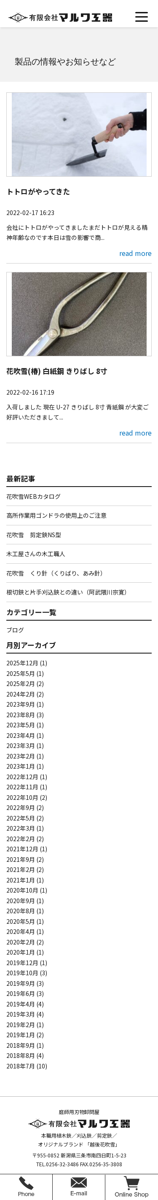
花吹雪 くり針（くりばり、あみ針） (56, 573)
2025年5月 (20, 673)
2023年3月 (20, 745)
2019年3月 (20, 1014)
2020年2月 (20, 942)
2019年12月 (22, 962)
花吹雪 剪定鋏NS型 (33, 534)
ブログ (15, 630)
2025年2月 (20, 683)
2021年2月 (20, 869)
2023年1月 (20, 766)
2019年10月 (22, 973)
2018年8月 (20, 1055)
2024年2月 (20, 694)
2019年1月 (20, 1034)
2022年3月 (20, 828)
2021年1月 (20, 880)
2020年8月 (20, 911)
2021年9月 (20, 859)
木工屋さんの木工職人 (35, 553)
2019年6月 (20, 993)
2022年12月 (22, 776)
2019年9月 (20, 983)
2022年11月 (22, 787)
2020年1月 (20, 952)
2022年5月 (20, 818)
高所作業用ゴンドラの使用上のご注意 (56, 515)
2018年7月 (20, 1066)
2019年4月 (20, 1004)
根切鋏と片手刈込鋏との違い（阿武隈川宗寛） (68, 592)
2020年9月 (20, 900)
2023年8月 (20, 714)
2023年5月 (20, 725)
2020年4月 (20, 931)
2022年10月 (22, 797)
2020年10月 (22, 890)
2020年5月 (20, 921)
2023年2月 (20, 756)
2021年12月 (22, 849)
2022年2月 (20, 838)
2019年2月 (20, 1024)
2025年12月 (22, 663)
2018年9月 (20, 1045)
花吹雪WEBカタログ (33, 496)
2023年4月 (20, 735)
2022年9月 (20, 807)
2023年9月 (20, 704)
